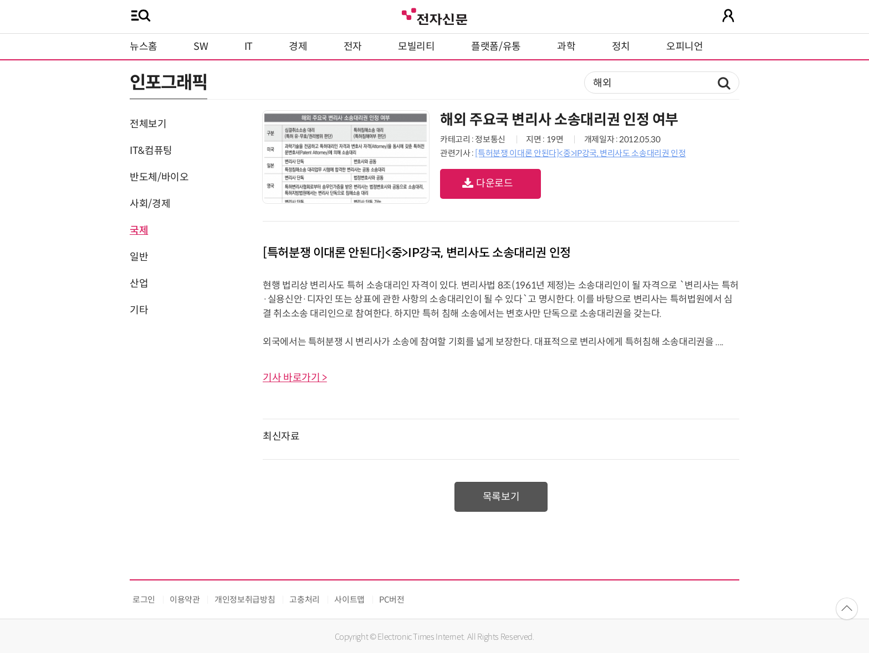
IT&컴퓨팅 (151, 151)
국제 (139, 230)
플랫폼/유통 (496, 46)
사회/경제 (150, 204)
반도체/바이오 (159, 177)
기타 (139, 310)
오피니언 (684, 46)
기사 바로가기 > (295, 378)
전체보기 (148, 124)
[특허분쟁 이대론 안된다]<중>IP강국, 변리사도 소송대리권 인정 (580, 153)
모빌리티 (416, 46)
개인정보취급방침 (244, 599)
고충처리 (304, 599)
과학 (566, 46)
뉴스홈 (143, 46)
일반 (139, 257)
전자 (353, 46)
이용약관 (185, 599)
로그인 (143, 599)
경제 (298, 46)
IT (248, 46)
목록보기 (501, 497)
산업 (139, 283)
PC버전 (392, 599)
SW (200, 46)
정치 (621, 46)
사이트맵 (349, 599)
